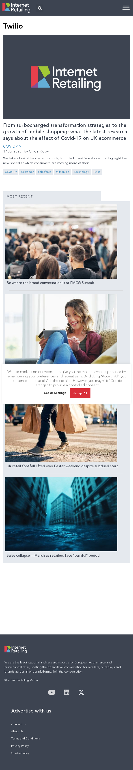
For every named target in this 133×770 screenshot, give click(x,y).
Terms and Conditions (25, 738)
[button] (39, 8)
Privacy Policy (20, 745)
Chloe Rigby (39, 151)
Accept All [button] (80, 393)
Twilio (97, 171)
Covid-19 (11, 171)
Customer (27, 171)
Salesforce (44, 171)
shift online (62, 171)
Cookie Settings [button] (55, 393)
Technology (81, 171)
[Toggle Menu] (126, 8)
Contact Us (18, 724)
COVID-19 (12, 146)
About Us (17, 731)
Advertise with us (31, 711)
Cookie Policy (20, 753)
